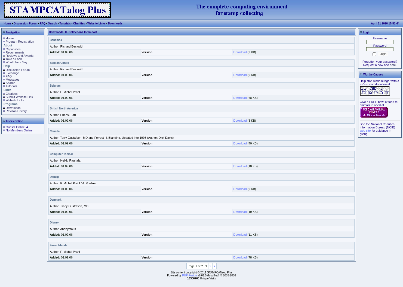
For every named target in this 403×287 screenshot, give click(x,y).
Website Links (96, 23)
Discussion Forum (25, 23)
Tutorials (65, 23)
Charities (79, 23)
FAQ (43, 23)
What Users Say (16, 62)
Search (52, 23)
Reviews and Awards (19, 55)
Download (240, 52)
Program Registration (20, 41)
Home (7, 23)
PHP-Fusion (189, 275)
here (393, 65)
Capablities (13, 49)
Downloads (115, 23)
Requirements (15, 52)
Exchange (12, 73)
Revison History (16, 111)
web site (365, 130)
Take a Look (14, 59)
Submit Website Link (19, 97)
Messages (12, 79)
